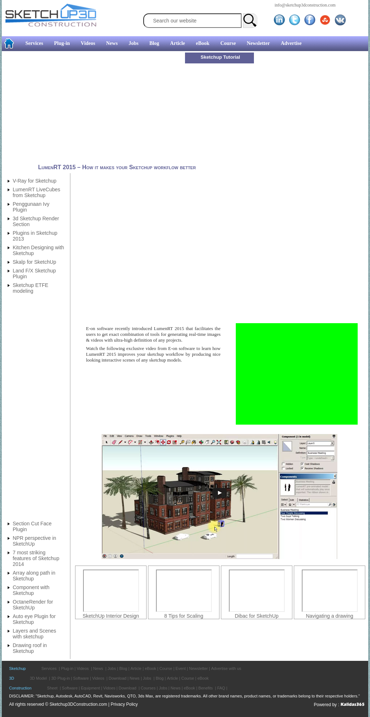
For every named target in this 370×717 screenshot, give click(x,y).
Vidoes (109, 688)
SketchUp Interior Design (111, 616)
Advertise (291, 43)
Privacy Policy (124, 704)
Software (81, 678)
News (112, 43)
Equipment (90, 688)
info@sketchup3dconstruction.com (305, 5)
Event (181, 668)
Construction (20, 688)
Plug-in (62, 43)
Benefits (205, 688)
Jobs (133, 43)
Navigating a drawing (329, 616)
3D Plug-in (60, 678)
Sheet (52, 688)
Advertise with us (226, 668)
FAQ (221, 688)
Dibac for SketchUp (257, 616)
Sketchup (17, 668)
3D (11, 678)
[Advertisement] (94, 107)
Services (34, 43)
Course (228, 43)
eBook (202, 43)
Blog (154, 43)
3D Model (38, 678)
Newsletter (258, 43)
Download (117, 678)
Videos (88, 43)
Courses (148, 688)
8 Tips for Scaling (183, 616)
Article (177, 43)
